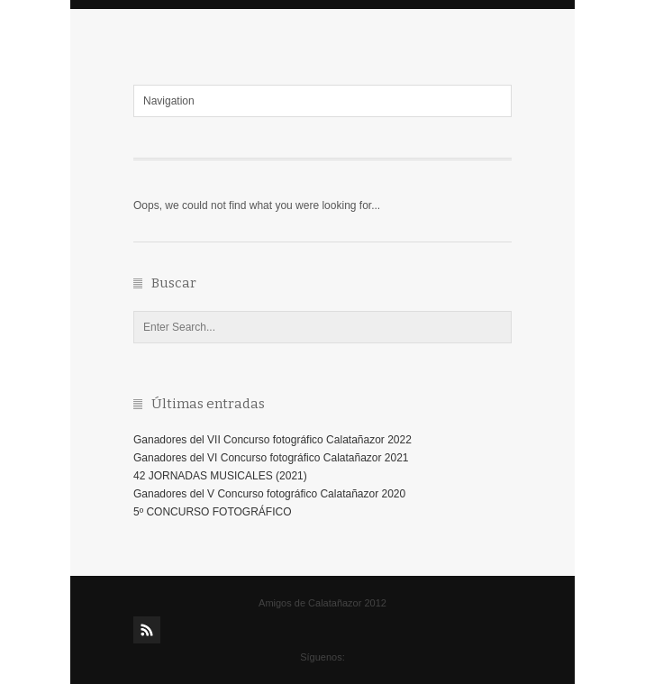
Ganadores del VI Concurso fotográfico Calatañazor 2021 (271, 457)
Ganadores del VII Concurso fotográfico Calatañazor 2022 (272, 439)
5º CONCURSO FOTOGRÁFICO (212, 512)
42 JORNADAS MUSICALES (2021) (220, 476)
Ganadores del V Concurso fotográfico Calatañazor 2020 (269, 494)
